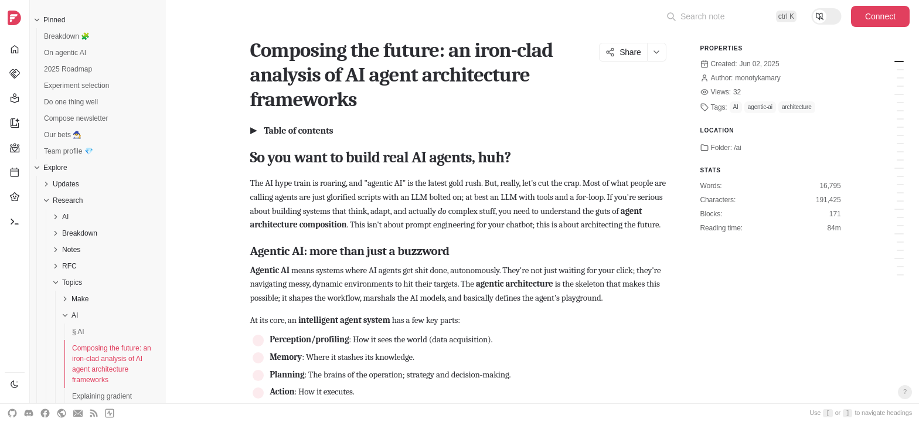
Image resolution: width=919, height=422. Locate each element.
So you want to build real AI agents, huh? (899, 61)
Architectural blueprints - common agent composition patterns (899, 209)
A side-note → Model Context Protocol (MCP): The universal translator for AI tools (900, 127)
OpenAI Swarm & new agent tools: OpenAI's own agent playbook (900, 119)
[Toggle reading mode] (826, 16)
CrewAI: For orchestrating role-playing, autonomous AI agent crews (900, 151)
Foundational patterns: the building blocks (900, 217)
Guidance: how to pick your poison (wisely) (900, 274)
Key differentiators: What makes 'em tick (900, 176)
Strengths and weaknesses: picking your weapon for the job (900, 184)
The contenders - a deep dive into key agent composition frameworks (899, 94)
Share (623, 52)
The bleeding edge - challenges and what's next (899, 233)
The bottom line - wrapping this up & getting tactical (899, 258)
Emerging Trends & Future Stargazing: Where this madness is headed (900, 250)
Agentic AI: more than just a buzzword (900, 69)
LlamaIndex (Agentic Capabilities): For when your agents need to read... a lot (900, 160)
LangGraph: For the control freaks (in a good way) (900, 102)
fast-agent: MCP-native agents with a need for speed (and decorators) (900, 135)
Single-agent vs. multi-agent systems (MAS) (900, 78)
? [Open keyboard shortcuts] (905, 391)
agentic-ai (760, 107)
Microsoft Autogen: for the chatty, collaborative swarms (900, 110)
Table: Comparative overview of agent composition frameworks (900, 201)
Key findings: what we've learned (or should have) (900, 266)
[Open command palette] (731, 16)
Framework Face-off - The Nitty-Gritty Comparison (899, 168)
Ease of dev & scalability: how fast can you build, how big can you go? (900, 192)
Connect (880, 16)
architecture (797, 107)
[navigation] (15, 211)
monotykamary (757, 78)
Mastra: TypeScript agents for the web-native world (900, 143)
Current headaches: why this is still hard (900, 242)
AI (735, 107)
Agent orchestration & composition (900, 86)
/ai (737, 148)
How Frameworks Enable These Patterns (900, 225)
